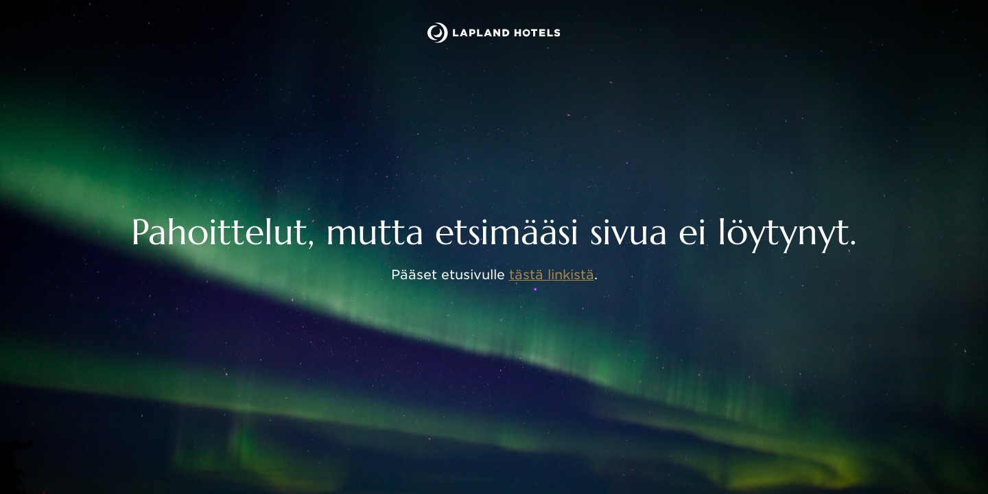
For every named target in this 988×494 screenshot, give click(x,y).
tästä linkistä (551, 275)
